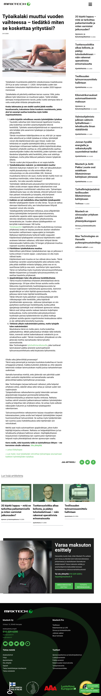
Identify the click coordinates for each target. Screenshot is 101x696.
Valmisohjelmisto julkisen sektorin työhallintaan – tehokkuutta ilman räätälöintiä (85, 123)
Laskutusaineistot (59, 658)
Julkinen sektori (58, 633)
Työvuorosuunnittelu (60, 668)
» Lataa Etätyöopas (14, 449)
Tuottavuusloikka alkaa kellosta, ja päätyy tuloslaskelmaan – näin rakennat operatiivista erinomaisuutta (85, 54)
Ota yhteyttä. (36, 445)
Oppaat (5, 666)
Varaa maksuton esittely (64, 586)
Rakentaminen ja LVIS (60, 628)
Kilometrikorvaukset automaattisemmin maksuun (86, 98)
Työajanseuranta (58, 666)
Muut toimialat (58, 636)
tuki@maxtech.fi (7, 637)
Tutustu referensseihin (83, 586)
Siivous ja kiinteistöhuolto (62, 630)
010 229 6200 (75, 574)
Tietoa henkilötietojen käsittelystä (14, 668)
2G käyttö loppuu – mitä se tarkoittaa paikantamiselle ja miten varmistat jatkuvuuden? (85, 23)
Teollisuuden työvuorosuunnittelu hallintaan (86, 79)
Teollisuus (56, 625)
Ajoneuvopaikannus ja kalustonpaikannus (67, 655)
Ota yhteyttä (7, 663)
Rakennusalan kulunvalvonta (63, 663)
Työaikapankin (15, 227)
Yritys (5, 658)
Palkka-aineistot (58, 660)
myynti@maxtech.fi (63, 576)
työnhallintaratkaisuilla (37, 345)
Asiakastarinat (8, 655)
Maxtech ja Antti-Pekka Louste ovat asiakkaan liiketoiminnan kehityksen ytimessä (86, 170)
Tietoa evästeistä (9, 671)
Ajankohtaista (7, 660)
